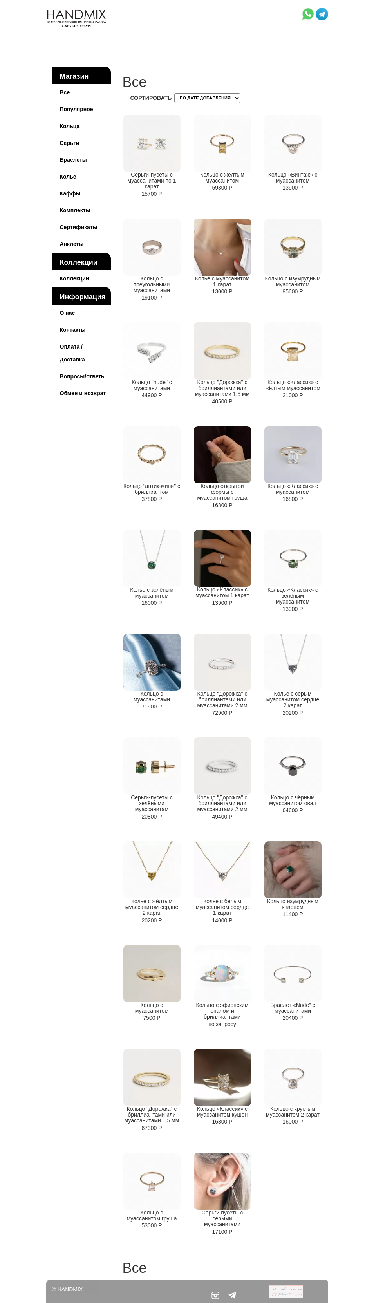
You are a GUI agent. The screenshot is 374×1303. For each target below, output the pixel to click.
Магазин (74, 76)
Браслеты (73, 160)
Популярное (76, 109)
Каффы (70, 193)
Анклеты (72, 244)
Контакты (73, 330)
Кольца (70, 126)
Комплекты (75, 210)
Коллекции (79, 262)
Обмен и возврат (83, 393)
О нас (67, 313)
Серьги (69, 143)
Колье (68, 176)
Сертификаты (79, 227)
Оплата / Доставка (72, 353)
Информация (83, 297)
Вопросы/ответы (83, 376)
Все (65, 92)
